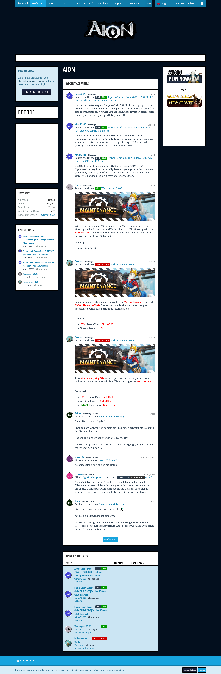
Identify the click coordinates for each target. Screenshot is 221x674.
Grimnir (27, 277)
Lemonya (79, 474)
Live (104, 568)
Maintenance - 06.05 (31, 281)
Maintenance (99, 638)
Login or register (185, 3)
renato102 (79, 457)
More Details (190, 670)
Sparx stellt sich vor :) (111, 416)
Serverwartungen (83, 632)
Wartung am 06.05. (30, 273)
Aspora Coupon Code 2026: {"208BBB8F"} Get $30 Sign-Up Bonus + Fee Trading (38, 239)
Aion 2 (148, 477)
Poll (98, 568)
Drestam (27, 285)
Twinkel (78, 413)
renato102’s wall (108, 460)
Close (202, 670)
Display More (110, 539)
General (78, 581)
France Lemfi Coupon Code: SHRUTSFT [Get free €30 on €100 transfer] (90, 591)
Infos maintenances (84, 648)
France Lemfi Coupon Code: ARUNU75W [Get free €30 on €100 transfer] (90, 610)
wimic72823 (48, 214)
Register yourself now (31, 81)
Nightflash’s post (91, 477)
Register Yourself (36, 92)
